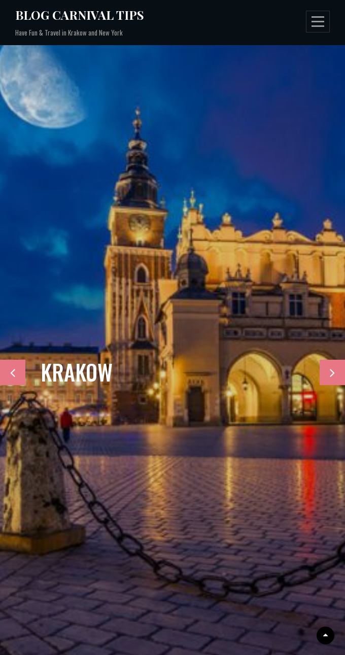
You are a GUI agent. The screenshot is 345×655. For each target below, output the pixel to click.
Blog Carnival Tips (79, 15)
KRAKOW (77, 372)
